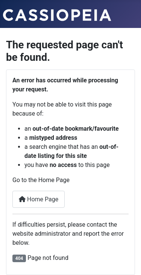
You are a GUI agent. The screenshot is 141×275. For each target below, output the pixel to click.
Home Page (38, 199)
